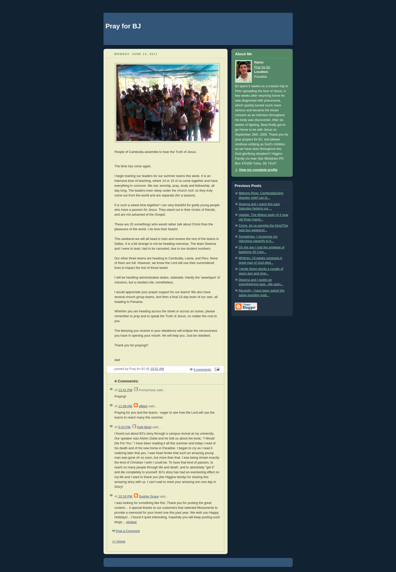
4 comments (202, 369)
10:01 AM (157, 369)
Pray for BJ (123, 26)
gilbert (143, 406)
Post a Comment (128, 531)
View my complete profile (258, 170)
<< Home (119, 541)
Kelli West (144, 427)
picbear (131, 522)
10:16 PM (125, 496)
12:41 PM (125, 390)
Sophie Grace (149, 496)
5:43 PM (124, 427)
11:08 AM (125, 406)
